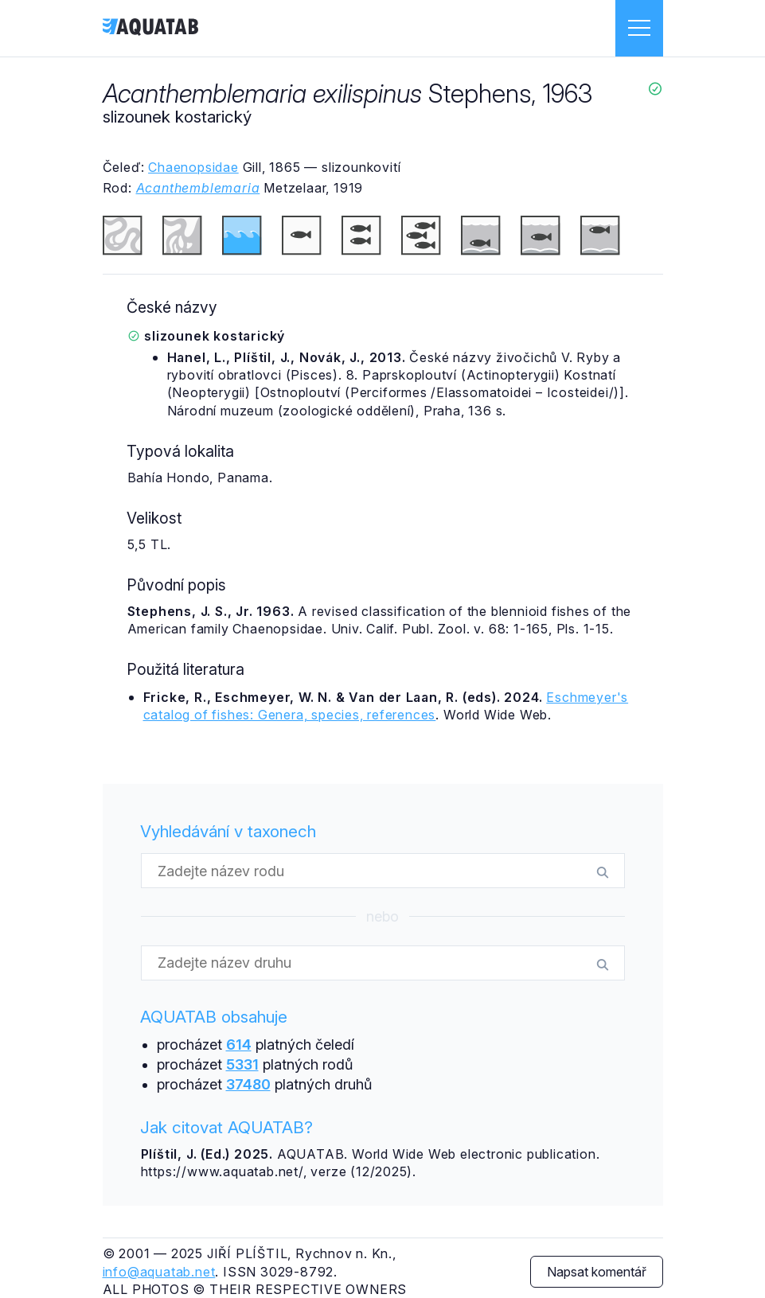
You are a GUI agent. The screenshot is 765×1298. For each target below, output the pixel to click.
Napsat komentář (596, 1272)
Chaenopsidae (193, 167)
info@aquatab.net (159, 1272)
